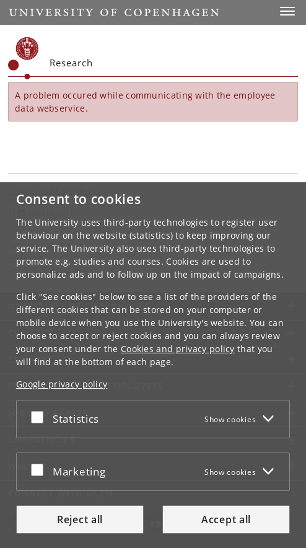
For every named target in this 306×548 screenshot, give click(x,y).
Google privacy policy (61, 384)
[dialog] (153, 365)
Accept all (226, 519)
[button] (287, 11)
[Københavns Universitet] (23, 58)
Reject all (80, 519)
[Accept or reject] (40, 416)
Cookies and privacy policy (178, 349)
